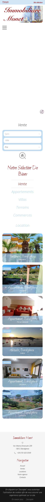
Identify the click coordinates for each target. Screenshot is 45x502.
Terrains (22, 207)
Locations (22, 471)
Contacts (22, 477)
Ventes (22, 469)
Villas (22, 199)
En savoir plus (17, 499)
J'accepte (29, 499)
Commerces (22, 215)
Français (5, 2)
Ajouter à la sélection (40, 235)
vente (22, 183)
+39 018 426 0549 (24, 453)
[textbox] (23, 140)
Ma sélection (38, 2)
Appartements (22, 191)
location (22, 225)
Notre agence (22, 474)
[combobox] (22, 140)
